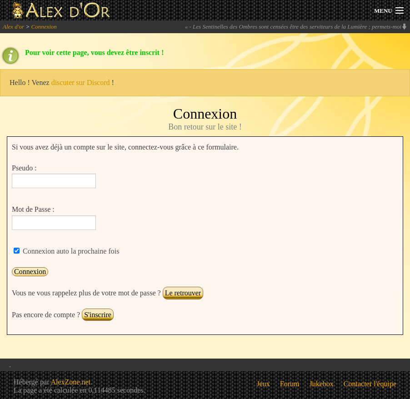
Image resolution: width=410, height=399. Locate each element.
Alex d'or (13, 26)
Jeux (263, 384)
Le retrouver (183, 293)
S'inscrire (97, 315)
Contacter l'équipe (370, 384)
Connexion (43, 26)
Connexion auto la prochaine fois (70, 251)
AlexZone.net (70, 382)
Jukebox (322, 384)
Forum (290, 384)
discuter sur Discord (80, 82)
